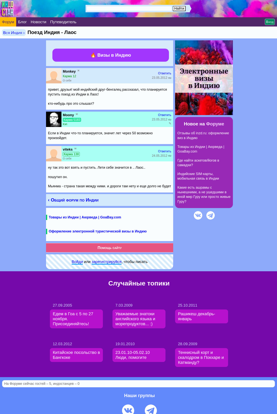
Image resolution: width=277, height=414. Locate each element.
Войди (77, 262)
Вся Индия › (14, 32)
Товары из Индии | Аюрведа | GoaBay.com (85, 217)
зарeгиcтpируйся (107, 262)
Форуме (215, 123)
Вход (270, 22)
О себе (67, 80)
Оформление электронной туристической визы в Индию (98, 231)
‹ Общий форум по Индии (73, 199)
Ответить (164, 73)
